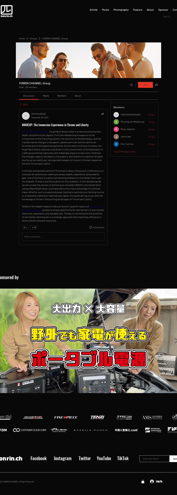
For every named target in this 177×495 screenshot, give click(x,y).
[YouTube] (103, 458)
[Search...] (168, 16)
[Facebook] (38, 458)
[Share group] (156, 85)
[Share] (102, 114)
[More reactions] (34, 227)
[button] (142, 481)
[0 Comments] (96, 227)
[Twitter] (84, 458)
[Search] (131, 85)
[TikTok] (122, 458)
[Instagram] (62, 458)
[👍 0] (25, 227)
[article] (63, 177)
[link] (28, 95)
